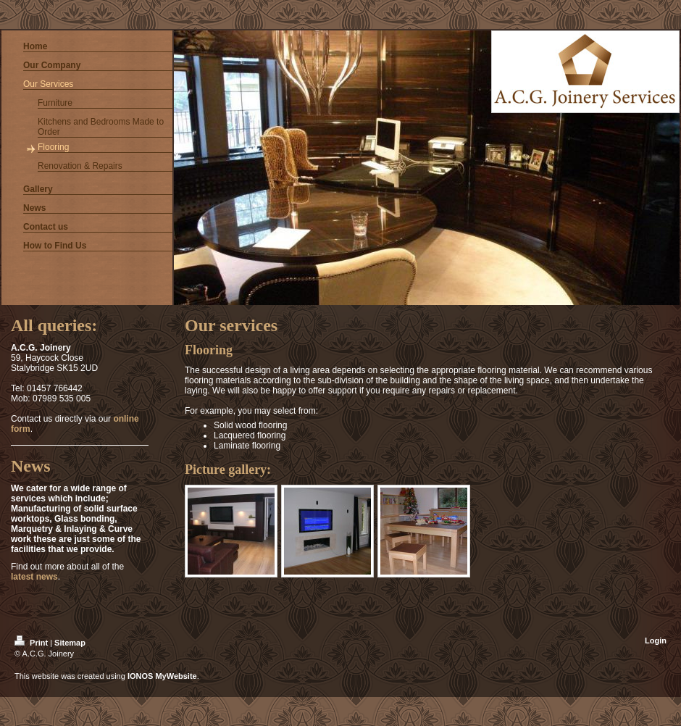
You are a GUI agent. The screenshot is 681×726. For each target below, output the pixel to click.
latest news (34, 577)
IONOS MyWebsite (162, 676)
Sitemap (69, 642)
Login (656, 640)
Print (32, 642)
